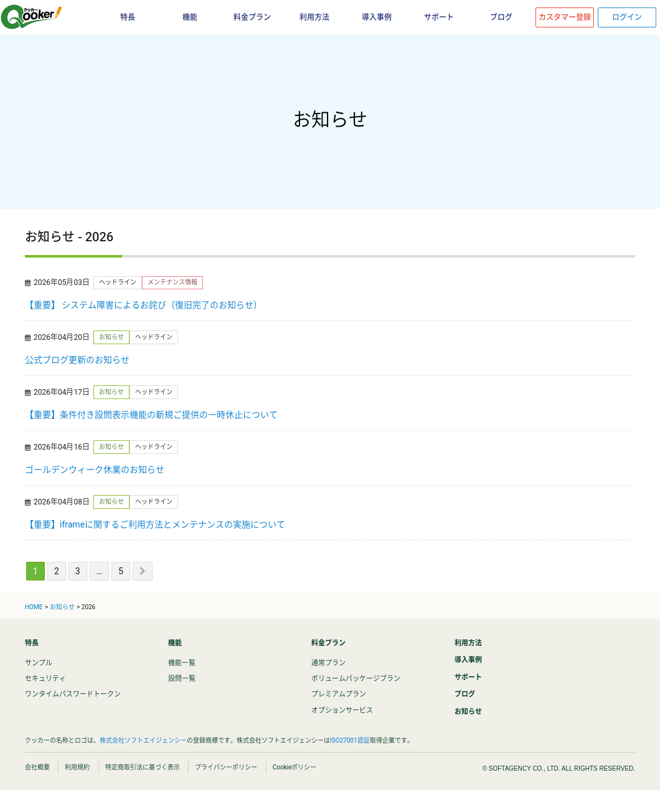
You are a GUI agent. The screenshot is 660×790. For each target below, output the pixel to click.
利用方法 (314, 17)
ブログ (501, 17)
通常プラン (328, 663)
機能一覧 (182, 663)
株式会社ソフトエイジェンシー (143, 740)
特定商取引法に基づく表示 (142, 767)
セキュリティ (45, 679)
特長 (127, 17)
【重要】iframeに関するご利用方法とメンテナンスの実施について (155, 524)
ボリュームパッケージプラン (355, 679)
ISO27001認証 (350, 740)
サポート (439, 17)
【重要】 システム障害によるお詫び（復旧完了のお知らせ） (143, 305)
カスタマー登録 (565, 17)
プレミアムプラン (338, 694)
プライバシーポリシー (226, 767)
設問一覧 (182, 679)
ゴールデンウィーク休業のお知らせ (94, 469)
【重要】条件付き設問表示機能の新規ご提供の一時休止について (151, 415)
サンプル (38, 663)
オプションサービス (342, 710)
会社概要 (37, 767)
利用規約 (77, 767)
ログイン (627, 17)
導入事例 (377, 17)
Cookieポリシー (295, 767)
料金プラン (252, 17)
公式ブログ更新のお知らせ (77, 360)
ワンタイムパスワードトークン (73, 694)
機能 (189, 17)
